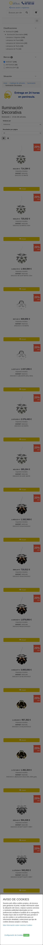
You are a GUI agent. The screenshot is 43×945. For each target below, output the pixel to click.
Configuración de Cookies (13, 935)
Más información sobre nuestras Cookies (17, 925)
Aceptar (26, 935)
